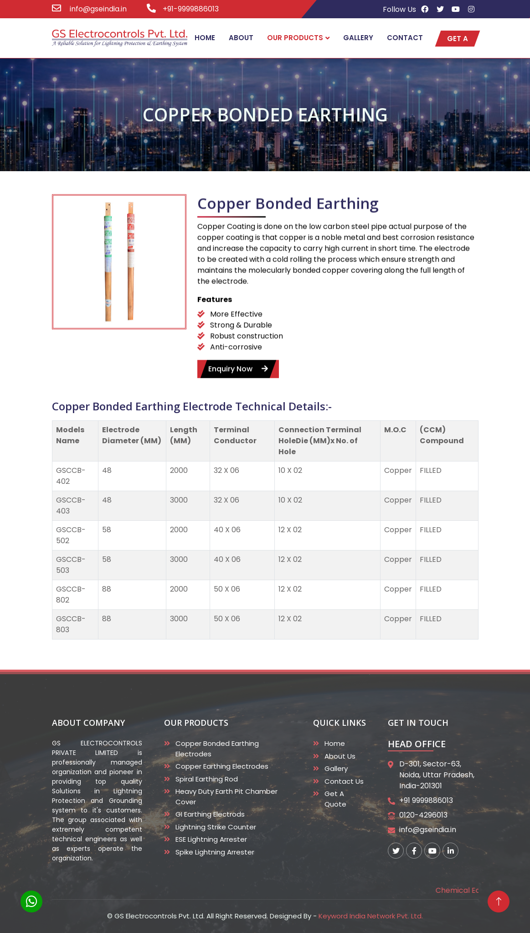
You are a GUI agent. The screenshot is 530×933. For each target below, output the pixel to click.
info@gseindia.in (97, 9)
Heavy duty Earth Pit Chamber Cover (226, 796)
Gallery (358, 37)
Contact (405, 37)
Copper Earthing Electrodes (221, 766)
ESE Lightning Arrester (211, 839)
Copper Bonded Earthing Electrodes (217, 749)
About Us (339, 756)
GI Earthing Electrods (210, 814)
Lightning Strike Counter (215, 827)
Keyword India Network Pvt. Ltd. (371, 916)
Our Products (295, 37)
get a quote (457, 40)
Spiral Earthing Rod (206, 779)
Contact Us (344, 781)
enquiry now (238, 381)
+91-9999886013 (191, 9)
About (241, 37)
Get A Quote (335, 799)
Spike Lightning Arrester (214, 852)
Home (205, 37)
